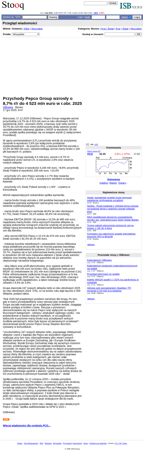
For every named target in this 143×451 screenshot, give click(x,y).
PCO (90, 154)
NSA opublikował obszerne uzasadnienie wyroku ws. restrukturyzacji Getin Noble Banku (113, 218)
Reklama (48, 443)
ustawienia (77, 443)
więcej (90, 244)
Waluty (113, 183)
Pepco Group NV (94, 151)
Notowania (113, 179)
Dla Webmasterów (31, 443)
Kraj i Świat (107, 28)
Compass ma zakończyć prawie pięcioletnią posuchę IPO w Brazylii (111, 235)
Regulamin (57, 443)
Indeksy (103, 183)
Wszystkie (36, 28)
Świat (125, 28)
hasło (87, 17)
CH (120, 443)
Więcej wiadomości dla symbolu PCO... (26, 425)
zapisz (124, 17)
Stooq (85, 443)
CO (116, 443)
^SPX (95, 13)
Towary (122, 183)
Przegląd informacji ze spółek (103, 274)
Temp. (125, 443)
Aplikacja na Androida (98, 443)
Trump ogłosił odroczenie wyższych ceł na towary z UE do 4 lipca (110, 227)
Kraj (118, 28)
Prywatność (67, 443)
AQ (87, 144)
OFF (96, 144)
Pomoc (20, 443)
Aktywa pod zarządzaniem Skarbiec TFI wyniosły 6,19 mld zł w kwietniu (109, 289)
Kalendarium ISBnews (99, 260)
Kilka (26, 28)
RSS (41, 443)
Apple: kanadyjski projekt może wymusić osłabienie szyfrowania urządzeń (109, 199)
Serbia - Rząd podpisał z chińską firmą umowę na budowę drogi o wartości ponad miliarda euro (112, 209)
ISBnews (8, 107)
